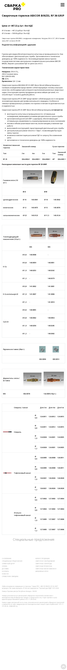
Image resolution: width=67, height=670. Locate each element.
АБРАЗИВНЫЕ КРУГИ (41, 571)
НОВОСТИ (5, 574)
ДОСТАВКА (5, 569)
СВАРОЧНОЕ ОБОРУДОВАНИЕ (45, 561)
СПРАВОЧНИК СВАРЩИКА (10, 576)
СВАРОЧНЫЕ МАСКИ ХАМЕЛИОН (45, 569)
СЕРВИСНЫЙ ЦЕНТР (8, 564)
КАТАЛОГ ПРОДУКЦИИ (42, 558)
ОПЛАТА (4, 566)
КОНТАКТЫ (5, 571)
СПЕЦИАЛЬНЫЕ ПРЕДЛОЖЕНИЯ (12, 561)
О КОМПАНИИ (6, 558)
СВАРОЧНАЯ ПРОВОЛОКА (43, 566)
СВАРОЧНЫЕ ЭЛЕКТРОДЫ (43, 564)
